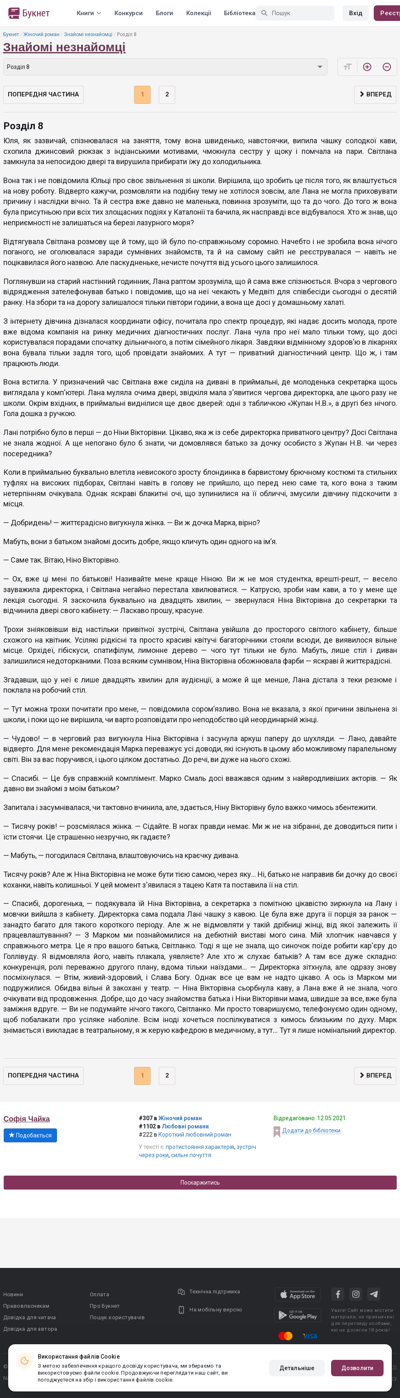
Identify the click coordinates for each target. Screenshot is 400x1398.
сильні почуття (191, 1155)
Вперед (375, 94)
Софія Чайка (27, 1119)
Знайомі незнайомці (88, 34)
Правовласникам (26, 1306)
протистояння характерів (200, 1147)
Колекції (198, 13)
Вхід (355, 13)
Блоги (164, 13)
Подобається (30, 1135)
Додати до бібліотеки (311, 1130)
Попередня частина (43, 94)
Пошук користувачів (117, 1317)
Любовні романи (185, 1126)
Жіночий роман (41, 34)
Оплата (99, 1294)
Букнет (11, 34)
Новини (13, 1294)
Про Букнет (105, 1306)
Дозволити (357, 1368)
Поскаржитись (200, 1182)
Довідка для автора (30, 1329)
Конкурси (128, 13)
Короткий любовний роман (194, 1134)
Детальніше (296, 1368)
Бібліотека (240, 13)
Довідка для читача (29, 1317)
